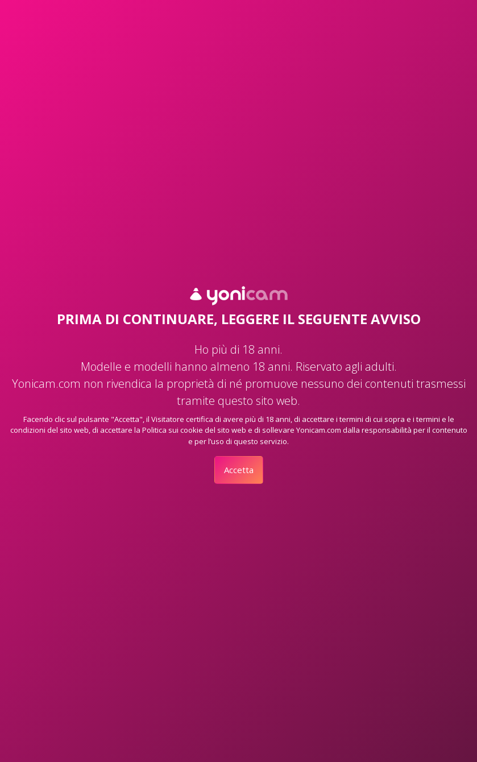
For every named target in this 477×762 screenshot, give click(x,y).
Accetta (239, 469)
